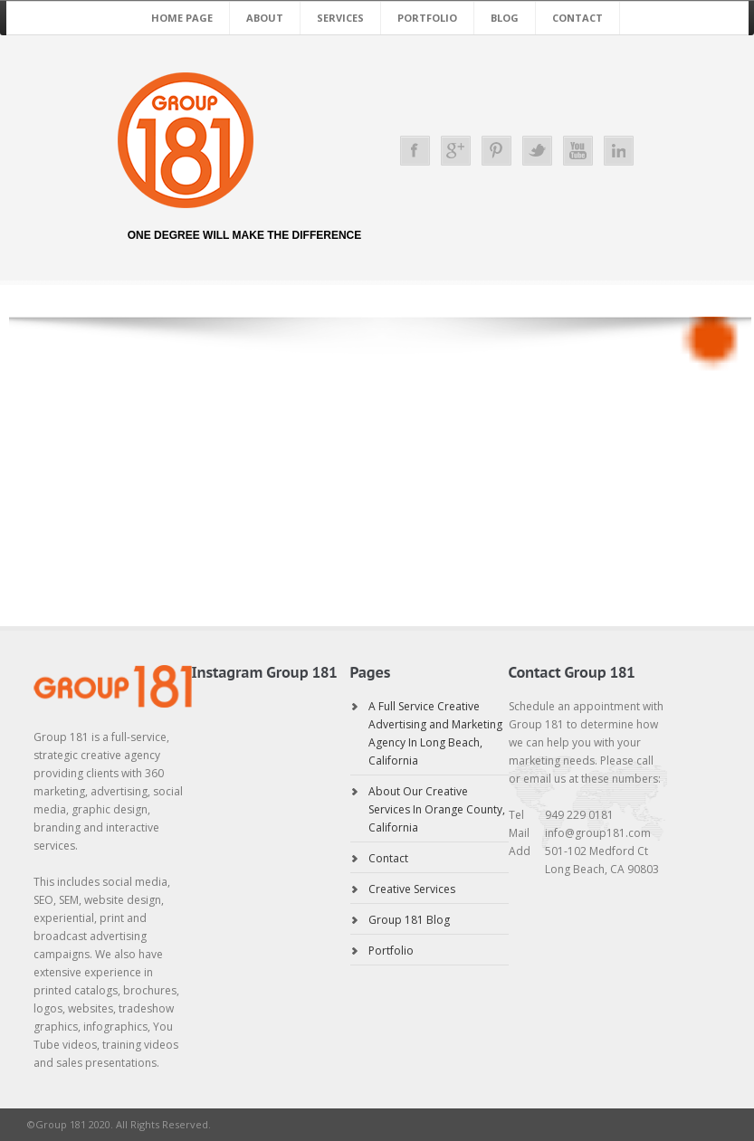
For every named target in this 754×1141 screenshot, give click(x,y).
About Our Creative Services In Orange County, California (436, 809)
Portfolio (427, 17)
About (264, 17)
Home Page (182, 17)
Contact (577, 17)
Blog (505, 17)
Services (340, 17)
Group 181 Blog (409, 919)
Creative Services (411, 889)
